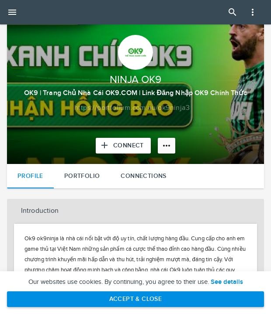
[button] (135, 211)
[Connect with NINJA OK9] (123, 146)
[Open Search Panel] (232, 12)
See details (227, 282)
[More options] (166, 146)
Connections (143, 176)
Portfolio (82, 176)
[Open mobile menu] (12, 12)
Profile (30, 176)
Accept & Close (135, 299)
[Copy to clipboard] (132, 108)
